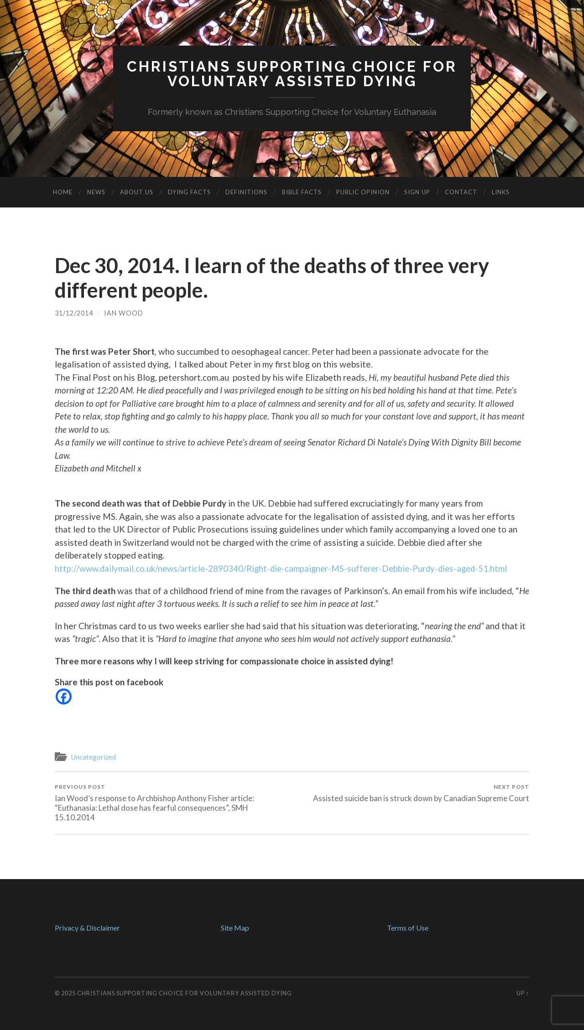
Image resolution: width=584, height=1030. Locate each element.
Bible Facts (302, 192)
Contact (461, 192)
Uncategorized (93, 757)
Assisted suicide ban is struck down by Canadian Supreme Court (421, 792)
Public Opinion (363, 192)
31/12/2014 (74, 313)
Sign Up (417, 192)
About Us (136, 192)
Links (501, 192)
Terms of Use (407, 927)
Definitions (246, 192)
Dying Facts (189, 192)
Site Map (235, 927)
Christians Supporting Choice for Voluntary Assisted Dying (184, 993)
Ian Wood (123, 313)
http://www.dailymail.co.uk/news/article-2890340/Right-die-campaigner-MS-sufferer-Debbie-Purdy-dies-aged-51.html (286, 568)
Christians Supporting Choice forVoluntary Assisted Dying (292, 73)
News (96, 192)
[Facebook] (64, 696)
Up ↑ (522, 993)
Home (63, 192)
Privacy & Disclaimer (87, 927)
